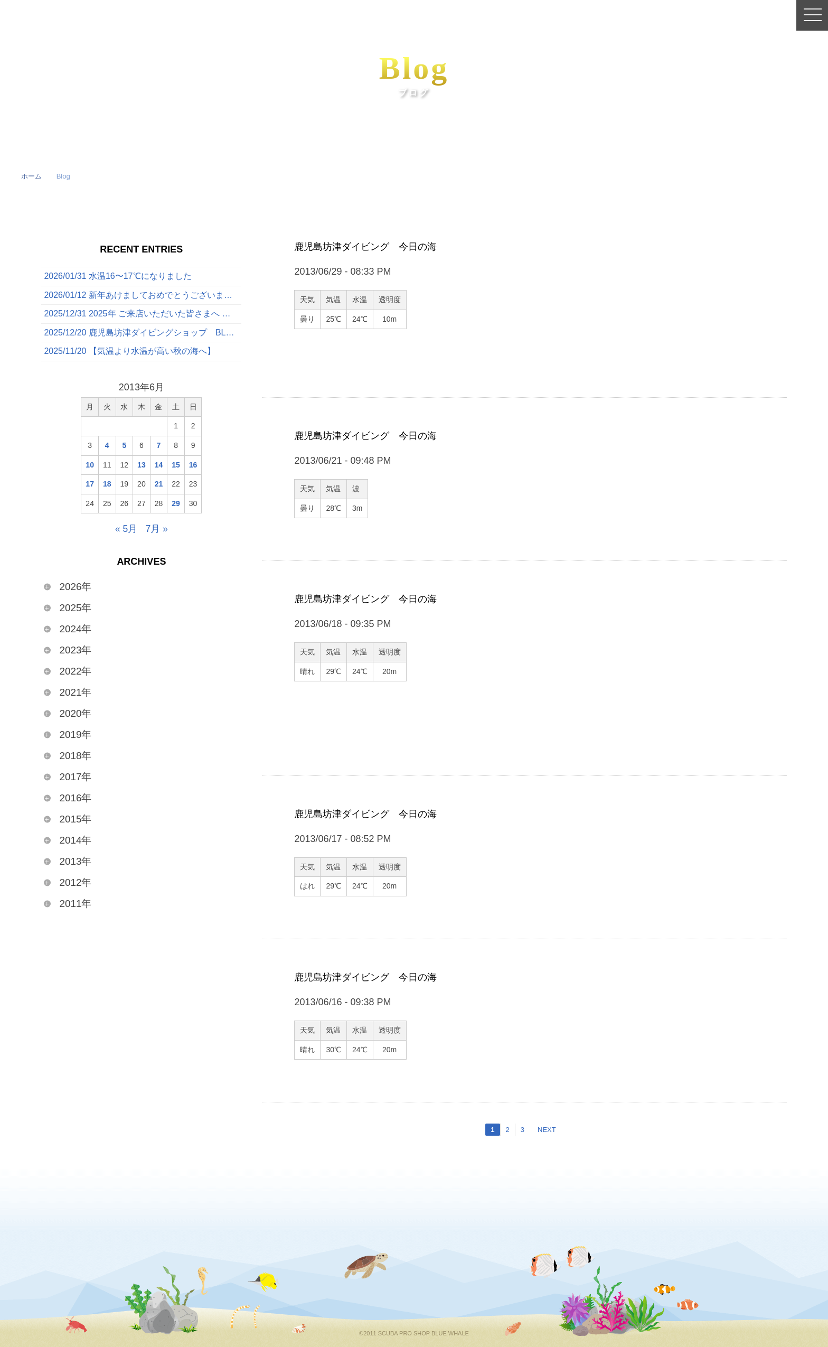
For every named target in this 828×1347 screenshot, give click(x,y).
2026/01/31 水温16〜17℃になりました (117, 276)
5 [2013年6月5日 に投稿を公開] (124, 447)
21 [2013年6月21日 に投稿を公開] (159, 486)
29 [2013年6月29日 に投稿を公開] (176, 505)
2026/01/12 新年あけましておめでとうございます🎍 (142, 295)
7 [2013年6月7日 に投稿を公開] (159, 447)
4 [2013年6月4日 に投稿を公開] (107, 447)
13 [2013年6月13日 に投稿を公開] (141, 466)
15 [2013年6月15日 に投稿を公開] (176, 466)
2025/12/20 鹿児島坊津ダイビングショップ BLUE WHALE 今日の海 (142, 334)
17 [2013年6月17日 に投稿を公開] (90, 486)
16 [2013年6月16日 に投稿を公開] (193, 466)
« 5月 (126, 531)
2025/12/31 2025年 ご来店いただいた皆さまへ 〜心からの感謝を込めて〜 (142, 315)
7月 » (156, 531)
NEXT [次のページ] (547, 1130)
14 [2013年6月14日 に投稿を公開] (159, 466)
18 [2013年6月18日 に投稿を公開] (107, 486)
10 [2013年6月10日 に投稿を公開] (90, 466)
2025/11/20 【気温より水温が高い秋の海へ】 (129, 353)
